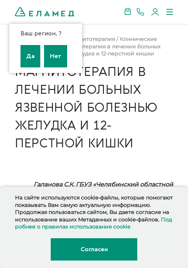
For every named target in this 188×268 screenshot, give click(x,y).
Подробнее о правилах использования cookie (93, 223)
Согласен (94, 249)
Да (30, 56)
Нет (55, 56)
